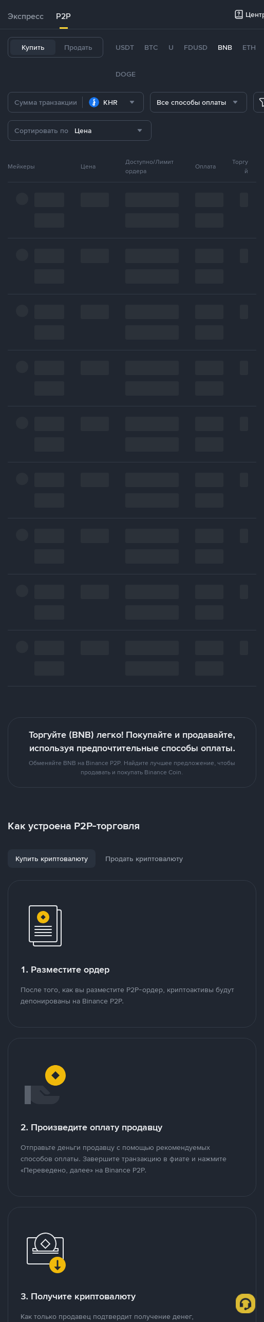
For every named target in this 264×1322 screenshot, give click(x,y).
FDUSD (196, 47)
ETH (249, 47)
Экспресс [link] (26, 16)
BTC (151, 47)
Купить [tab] (33, 47)
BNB (225, 47)
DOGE (126, 74)
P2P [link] (63, 16)
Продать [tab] (78, 47)
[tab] (26, 16)
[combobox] (113, 102)
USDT (125, 47)
